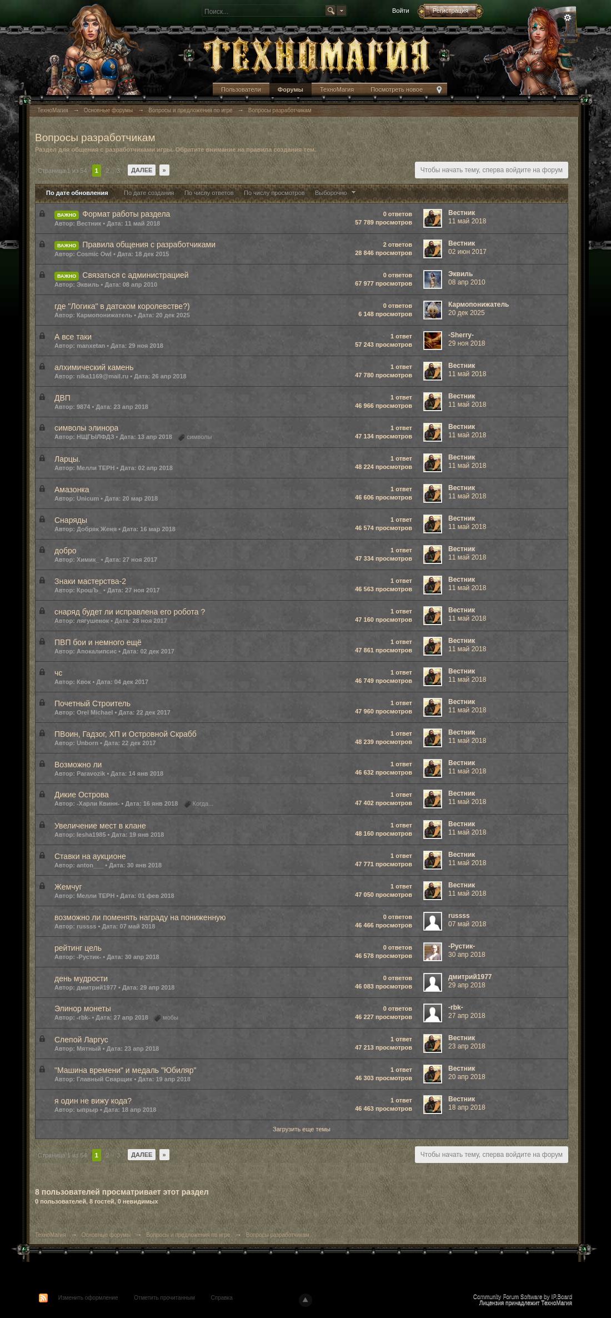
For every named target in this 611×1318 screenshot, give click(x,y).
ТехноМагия (337, 89)
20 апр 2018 (466, 1077)
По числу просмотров (274, 192)
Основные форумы (106, 1235)
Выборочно (336, 192)
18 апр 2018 (466, 1107)
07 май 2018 (467, 924)
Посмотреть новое (396, 89)
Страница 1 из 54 (62, 170)
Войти (400, 10)
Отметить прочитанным (164, 1298)
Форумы (290, 89)
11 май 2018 (467, 221)
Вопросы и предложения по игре (188, 1235)
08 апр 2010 (466, 282)
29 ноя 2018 (466, 343)
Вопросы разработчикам (277, 1235)
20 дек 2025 (466, 313)
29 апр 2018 (466, 985)
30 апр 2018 (466, 954)
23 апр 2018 (466, 1046)
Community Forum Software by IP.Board (522, 1297)
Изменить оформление (88, 1298)
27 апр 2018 (466, 1016)
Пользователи (241, 89)
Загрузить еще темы (301, 1129)
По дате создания (149, 192)
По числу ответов (209, 192)
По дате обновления (77, 192)
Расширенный (567, 17)
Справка (222, 1298)
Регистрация (450, 10)
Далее (141, 170)
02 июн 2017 (467, 252)
